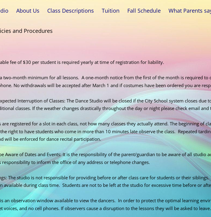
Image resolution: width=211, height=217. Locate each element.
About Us (27, 10)
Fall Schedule (144, 10)
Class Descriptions (70, 10)
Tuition (110, 10)
